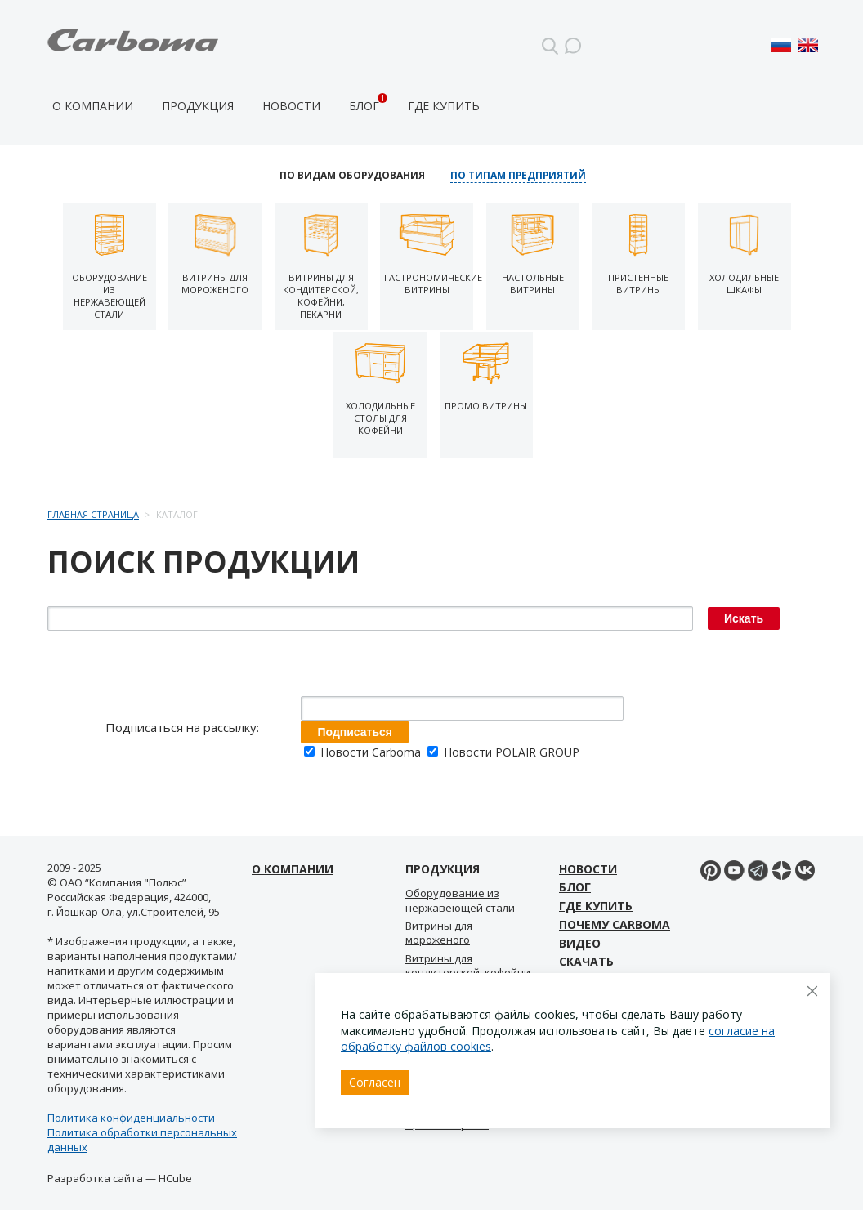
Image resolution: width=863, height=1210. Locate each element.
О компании (92, 106)
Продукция (198, 106)
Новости (291, 106)
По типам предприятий (518, 175)
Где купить (444, 106)
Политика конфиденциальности (131, 1117)
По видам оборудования (352, 175)
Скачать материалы (597, 970)
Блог (364, 106)
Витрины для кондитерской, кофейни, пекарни (469, 972)
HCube (175, 1178)
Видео (580, 943)
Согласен (374, 1082)
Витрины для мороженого (438, 932)
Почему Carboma (614, 924)
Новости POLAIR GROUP (503, 752)
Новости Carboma (364, 752)
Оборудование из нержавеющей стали (460, 900)
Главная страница (93, 514)
